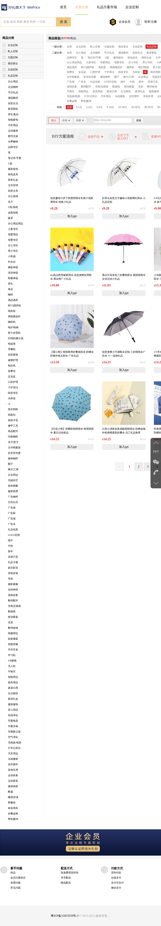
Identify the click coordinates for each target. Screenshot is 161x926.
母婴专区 (13, 239)
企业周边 (13, 474)
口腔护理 (13, 382)
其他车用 (13, 769)
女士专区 (13, 245)
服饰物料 (13, 458)
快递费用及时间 (69, 872)
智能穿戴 (13, 644)
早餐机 (12, 349)
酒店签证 (13, 63)
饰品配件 (13, 431)
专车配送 (66, 877)
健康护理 (13, 360)
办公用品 (13, 81)
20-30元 (135, 107)
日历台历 (13, 502)
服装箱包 (13, 168)
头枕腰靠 (13, 758)
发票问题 (15, 882)
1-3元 (89, 107)
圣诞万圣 (13, 556)
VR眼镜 (12, 660)
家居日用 (13, 687)
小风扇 (12, 256)
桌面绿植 (13, 212)
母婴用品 (13, 234)
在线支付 (116, 877)
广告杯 (12, 513)
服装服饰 (13, 704)
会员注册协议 (18, 877)
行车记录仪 (14, 748)
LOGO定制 (14, 534)
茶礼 (10, 283)
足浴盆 (12, 376)
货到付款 (116, 872)
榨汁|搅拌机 (14, 305)
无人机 (12, 666)
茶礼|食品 (13, 114)
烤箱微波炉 (14, 316)
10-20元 (122, 107)
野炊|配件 (13, 819)
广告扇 (12, 518)
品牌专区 (13, 147)
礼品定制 (13, 75)
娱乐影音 (13, 567)
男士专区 (13, 250)
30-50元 (148, 107)
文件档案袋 (14, 447)
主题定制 (13, 57)
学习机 (12, 655)
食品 (10, 289)
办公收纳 (13, 196)
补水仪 (12, 261)
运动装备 (13, 775)
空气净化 (13, 737)
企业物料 (13, 87)
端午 (10, 540)
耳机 (10, 578)
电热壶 (12, 311)
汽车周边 (13, 753)
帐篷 (10, 791)
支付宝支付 (117, 882)
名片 (10, 201)
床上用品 (13, 709)
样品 (13, 872)
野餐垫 (12, 802)
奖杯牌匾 (13, 485)
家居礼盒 (13, 698)
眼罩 (10, 218)
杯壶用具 (13, 808)
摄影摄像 (13, 584)
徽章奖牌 (13, 491)
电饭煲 (12, 343)
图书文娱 (13, 136)
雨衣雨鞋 (13, 409)
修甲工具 (13, 425)
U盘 (10, 163)
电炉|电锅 (13, 327)
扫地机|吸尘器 (15, 338)
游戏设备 (13, 595)
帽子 (10, 463)
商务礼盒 (13, 179)
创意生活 (13, 103)
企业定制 (13, 45)
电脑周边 (13, 633)
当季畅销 (13, 141)
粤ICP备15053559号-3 (64, 915)
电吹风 (12, 365)
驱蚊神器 (13, 267)
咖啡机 (12, 321)
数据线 (12, 611)
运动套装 (13, 780)
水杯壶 (12, 398)
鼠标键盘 (13, 638)
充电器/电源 (14, 742)
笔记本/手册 (14, 158)
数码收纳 (13, 627)
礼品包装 (13, 529)
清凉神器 (13, 272)
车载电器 (13, 720)
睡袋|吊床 (13, 797)
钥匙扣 (12, 414)
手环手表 (13, 649)
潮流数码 (13, 97)
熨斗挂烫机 (14, 332)
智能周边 (13, 677)
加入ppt (72, 216)
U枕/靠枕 (13, 207)
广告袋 (12, 507)
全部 (69, 46)
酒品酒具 (13, 300)
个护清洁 (13, 387)
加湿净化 (13, 715)
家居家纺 (13, 108)
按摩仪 (12, 371)
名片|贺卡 (13, 442)
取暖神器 (13, 278)
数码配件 (13, 600)
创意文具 (13, 190)
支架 (10, 622)
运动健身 (13, 130)
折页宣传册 (14, 453)
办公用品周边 (15, 223)
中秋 (10, 545)
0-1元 (79, 107)
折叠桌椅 (13, 813)
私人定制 (13, 51)
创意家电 (13, 354)
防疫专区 (13, 392)
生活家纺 (13, 693)
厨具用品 (13, 682)
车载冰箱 (13, 726)
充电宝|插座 (14, 606)
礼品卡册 (13, 562)
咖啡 (10, 294)
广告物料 (13, 496)
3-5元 (99, 107)
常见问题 (15, 887)
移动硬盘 (13, 616)
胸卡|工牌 (13, 469)
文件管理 (13, 185)
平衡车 (12, 671)
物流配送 (66, 882)
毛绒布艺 (13, 480)
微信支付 (116, 887)
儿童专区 (13, 229)
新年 (10, 551)
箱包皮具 (13, 174)
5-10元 (110, 107)
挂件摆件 (13, 764)
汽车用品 (13, 125)
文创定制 (13, 69)
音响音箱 (13, 573)
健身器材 (13, 786)
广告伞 (12, 524)
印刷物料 (13, 436)
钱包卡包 (13, 420)
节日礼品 (13, 92)
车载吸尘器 (14, 731)
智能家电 (13, 119)
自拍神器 (13, 589)
